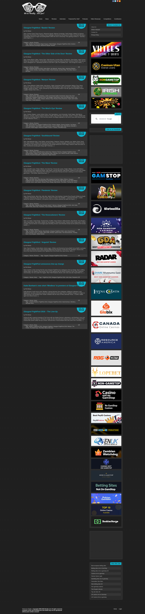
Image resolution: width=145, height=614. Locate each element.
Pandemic (41, 206)
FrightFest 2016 (47, 277)
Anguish (46, 255)
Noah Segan (34, 127)
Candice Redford (33, 302)
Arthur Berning (41, 179)
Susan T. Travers (52, 127)
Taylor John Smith (73, 98)
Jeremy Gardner (65, 124)
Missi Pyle (35, 206)
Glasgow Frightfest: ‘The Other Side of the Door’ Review (48, 54)
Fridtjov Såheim (64, 179)
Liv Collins (40, 232)
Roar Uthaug (49, 182)
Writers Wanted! (95, 29)
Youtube (117, 1)
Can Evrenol (37, 44)
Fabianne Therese (57, 152)
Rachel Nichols (57, 206)
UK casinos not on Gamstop (98, 594)
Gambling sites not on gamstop (99, 578)
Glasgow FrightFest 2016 (63, 44)
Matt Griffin (46, 232)
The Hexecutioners (67, 232)
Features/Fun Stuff (74, 19)
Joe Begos (73, 124)
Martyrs (43, 98)
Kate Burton (57, 97)
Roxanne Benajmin (35, 154)
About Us (93, 27)
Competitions (107, 19)
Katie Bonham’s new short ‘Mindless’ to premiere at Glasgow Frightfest (54, 286)
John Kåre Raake (62, 180)
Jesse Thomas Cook (31, 232)
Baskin (31, 44)
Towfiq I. (30, 609)
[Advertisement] (85, 7)
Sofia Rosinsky (54, 70)
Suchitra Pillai (62, 70)
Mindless (73, 302)
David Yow (48, 152)
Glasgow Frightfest (48, 326)
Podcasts (85, 19)
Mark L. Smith (36, 98)
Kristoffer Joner (30, 182)
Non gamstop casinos (97, 586)
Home (40, 19)
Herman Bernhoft (51, 180)
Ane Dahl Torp (33, 179)
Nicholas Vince (30, 303)
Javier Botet (46, 68)
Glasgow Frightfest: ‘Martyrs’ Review (39, 80)
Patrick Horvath (65, 153)
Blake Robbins (40, 96)
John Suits (74, 205)
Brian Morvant (33, 124)
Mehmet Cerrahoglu (34, 45)
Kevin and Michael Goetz (67, 97)
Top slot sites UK (95, 592)
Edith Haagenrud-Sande (52, 179)
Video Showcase (96, 19)
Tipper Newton (52, 154)
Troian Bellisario (36, 100)
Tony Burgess (32, 234)
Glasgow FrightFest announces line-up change (44, 264)
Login (120, 609)
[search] (105, 119)
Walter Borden (41, 234)
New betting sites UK (97, 584)
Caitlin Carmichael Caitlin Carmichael (55, 96)
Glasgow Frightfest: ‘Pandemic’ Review (40, 190)
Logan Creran (29, 70)
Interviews (63, 19)
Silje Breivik (57, 182)
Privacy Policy (95, 35)
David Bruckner (41, 152)
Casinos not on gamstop (97, 573)
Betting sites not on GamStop (99, 568)
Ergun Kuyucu (44, 44)
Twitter (115, 1)
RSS (120, 1)
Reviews (54, 19)
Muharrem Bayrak (45, 45)
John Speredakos (30, 126)
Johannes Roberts (70, 68)
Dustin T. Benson (52, 205)
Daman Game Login (96, 576)
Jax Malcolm (53, 68)
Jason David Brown (69, 231)
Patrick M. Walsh (43, 127)
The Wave (63, 182)
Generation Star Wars (97, 581)
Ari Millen (31, 231)
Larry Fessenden (46, 126)
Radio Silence (74, 153)
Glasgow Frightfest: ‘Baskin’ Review (39, 28)
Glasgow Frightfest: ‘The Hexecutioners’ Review (44, 215)
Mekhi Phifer (29, 206)
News (47, 19)
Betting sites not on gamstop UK (100, 571)
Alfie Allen (32, 205)
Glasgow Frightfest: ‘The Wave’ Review (40, 163)
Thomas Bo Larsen (72, 182)
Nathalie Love (57, 153)
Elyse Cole (68, 96)
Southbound (44, 154)
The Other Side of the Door (46, 328)
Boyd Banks (46, 231)
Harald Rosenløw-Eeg (41, 180)
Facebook (113, 1)
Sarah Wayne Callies (44, 70)
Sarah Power (58, 232)
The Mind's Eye (62, 127)
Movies (31, 42)
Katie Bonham (66, 302)
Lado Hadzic (37, 182)
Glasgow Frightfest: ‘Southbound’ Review (42, 136)
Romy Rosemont (62, 98)
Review (53, 45)
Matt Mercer (67, 126)
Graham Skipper (56, 124)
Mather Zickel (37, 153)
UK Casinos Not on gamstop (99, 597)
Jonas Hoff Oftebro (72, 180)
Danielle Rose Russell (41, 205)
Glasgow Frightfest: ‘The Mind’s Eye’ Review (43, 108)
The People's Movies (97, 589)
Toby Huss (28, 100)
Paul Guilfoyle (49, 206)
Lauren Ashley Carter (57, 126)
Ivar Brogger (49, 97)
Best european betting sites (98, 565)
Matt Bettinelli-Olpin (47, 153)
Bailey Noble (32, 96)
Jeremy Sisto (61, 68)
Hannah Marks (30, 153)
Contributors (117, 19)
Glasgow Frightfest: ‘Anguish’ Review (40, 242)
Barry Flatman (38, 231)
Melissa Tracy (49, 98)
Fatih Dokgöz (52, 44)
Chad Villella (32, 152)
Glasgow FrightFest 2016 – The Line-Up (41, 312)
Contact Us (94, 32)
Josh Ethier (39, 126)
